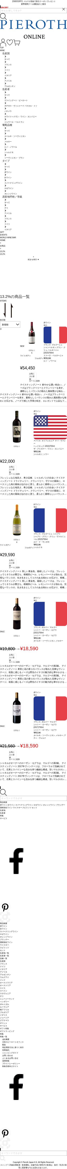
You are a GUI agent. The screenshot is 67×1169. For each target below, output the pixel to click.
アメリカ (3, 972)
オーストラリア (6, 983)
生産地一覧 (4, 953)
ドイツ (2, 966)
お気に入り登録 (32, 376)
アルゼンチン (5, 975)
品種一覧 (3, 958)
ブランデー (4, 940)
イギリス (3, 1015)
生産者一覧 (4, 956)
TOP (2, 48)
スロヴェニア (5, 993)
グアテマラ (4, 1020)
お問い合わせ (7, 1055)
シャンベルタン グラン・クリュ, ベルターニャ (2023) (55, 350)
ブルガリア (4, 1012)
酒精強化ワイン (6, 942)
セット (2, 950)
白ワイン (3, 929)
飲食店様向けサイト (10, 1066)
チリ (2, 996)
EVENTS (3, 235)
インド (2, 980)
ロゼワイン (4, 934)
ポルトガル (4, 1004)
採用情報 (5, 1061)
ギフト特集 (4, 1029)
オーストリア (5, 985)
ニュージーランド (7, 999)
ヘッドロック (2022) (42, 446)
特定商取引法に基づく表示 (13, 1047)
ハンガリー (4, 1002)
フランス (3, 964)
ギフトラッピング (7, 1031)
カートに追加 (34, 381)
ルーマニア (4, 1007)
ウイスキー (4, 945)
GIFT (2, 232)
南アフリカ (4, 1010)
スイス (2, 988)
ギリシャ (3, 1023)
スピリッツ (4, 948)
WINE (2, 50)
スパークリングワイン (9, 931)
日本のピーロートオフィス (13, 1042)
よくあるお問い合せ (10, 1058)
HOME (2, 240)
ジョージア (4, 1018)
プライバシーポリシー (11, 1064)
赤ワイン (3, 926)
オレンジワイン (6, 937)
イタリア (3, 969)
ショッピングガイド (10, 1053)
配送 (4, 1045)
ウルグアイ (4, 977)
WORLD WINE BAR (8, 238)
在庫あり (32, 350)
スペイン (3, 991)
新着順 (5, 324)
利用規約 (5, 1050)
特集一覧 (3, 1037)
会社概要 (5, 1039)
